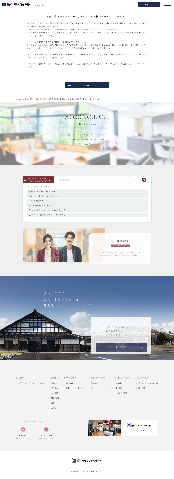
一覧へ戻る (87, 85)
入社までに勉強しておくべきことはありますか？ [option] (47, 210)
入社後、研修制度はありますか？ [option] (41, 205)
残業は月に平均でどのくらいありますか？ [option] (44, 196)
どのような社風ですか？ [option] (38, 201)
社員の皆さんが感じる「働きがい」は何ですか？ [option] (47, 215)
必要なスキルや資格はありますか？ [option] (42, 191)
